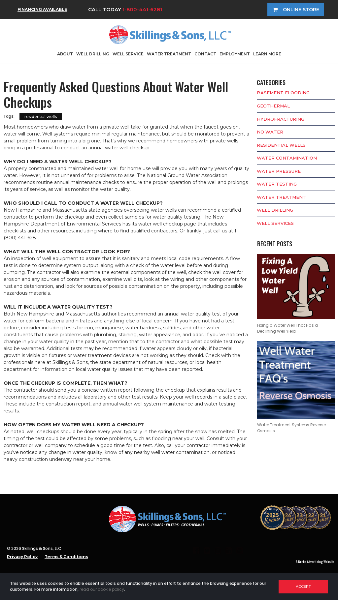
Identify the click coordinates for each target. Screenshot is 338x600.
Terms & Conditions (66, 556)
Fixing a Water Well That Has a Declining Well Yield (287, 328)
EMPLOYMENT (235, 53)
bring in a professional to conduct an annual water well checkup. (77, 148)
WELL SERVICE (128, 53)
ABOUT (65, 53)
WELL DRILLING (92, 53)
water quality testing (176, 217)
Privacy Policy (22, 556)
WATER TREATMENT (169, 53)
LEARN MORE (267, 53)
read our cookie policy (102, 589)
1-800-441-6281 (142, 9)
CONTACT (205, 53)
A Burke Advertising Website (315, 561)
